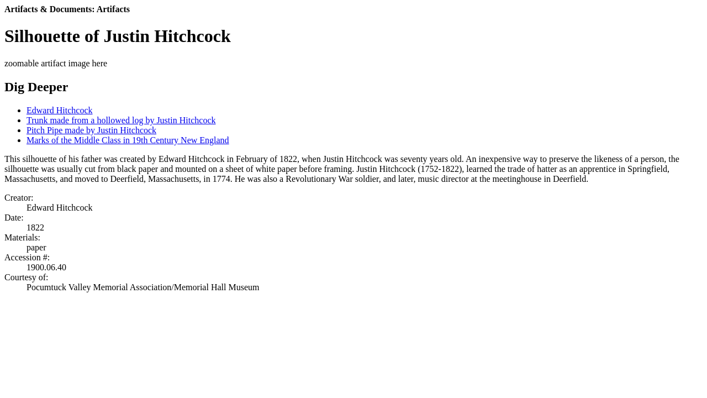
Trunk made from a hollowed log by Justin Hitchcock (121, 120)
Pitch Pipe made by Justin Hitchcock (91, 130)
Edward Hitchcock (60, 110)
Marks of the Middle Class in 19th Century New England (128, 140)
